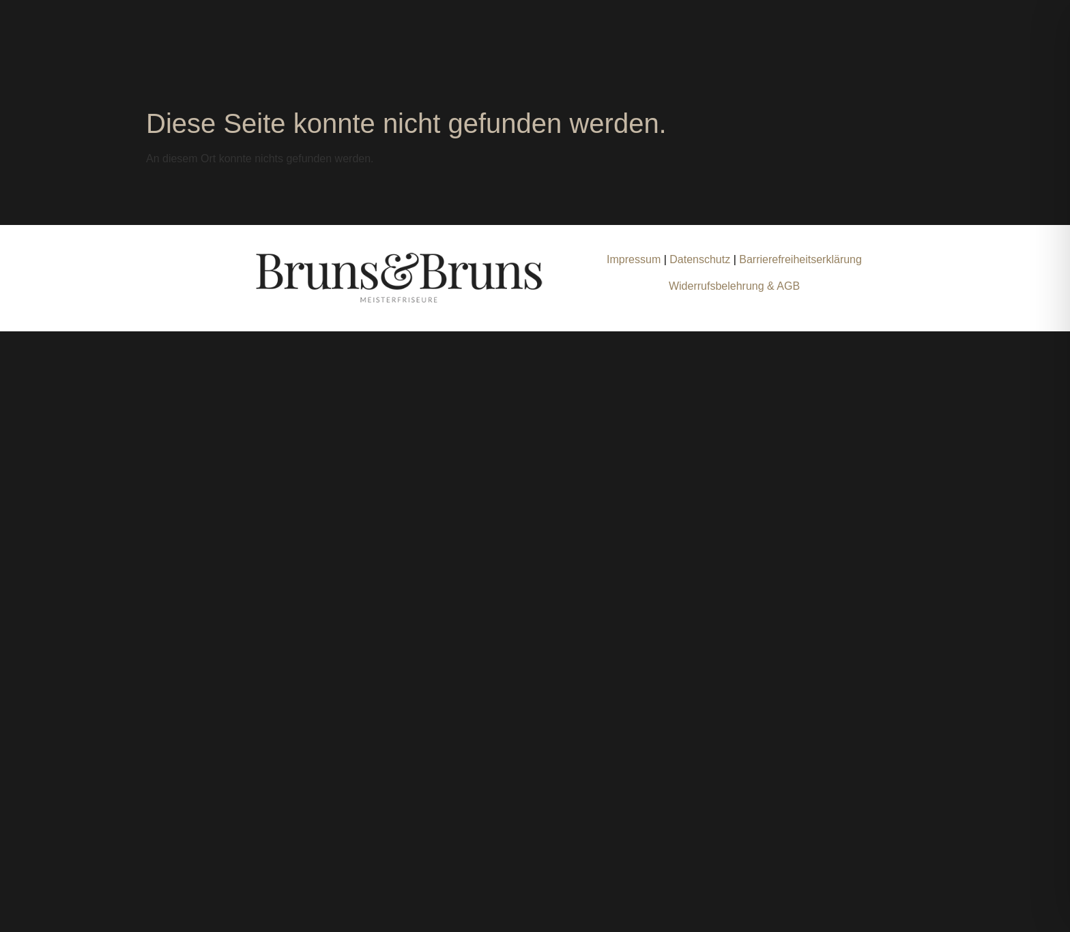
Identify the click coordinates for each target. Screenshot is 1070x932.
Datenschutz (701, 259)
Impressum (634, 259)
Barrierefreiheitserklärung (800, 259)
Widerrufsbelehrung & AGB (734, 286)
